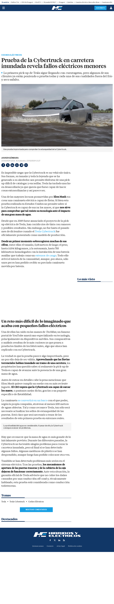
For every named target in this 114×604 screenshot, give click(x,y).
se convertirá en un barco (33, 400)
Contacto (49, 586)
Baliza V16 (15, 2)
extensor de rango (45, 255)
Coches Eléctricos (13, 55)
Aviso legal (61, 586)
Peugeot (62, 2)
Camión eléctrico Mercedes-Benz (87, 2)
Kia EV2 (38, 2)
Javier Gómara (10, 158)
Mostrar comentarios (36, 549)
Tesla (3, 541)
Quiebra (70, 2)
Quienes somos (37, 586)
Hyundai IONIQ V (50, 2)
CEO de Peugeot (27, 2)
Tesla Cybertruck (45, 231)
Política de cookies (76, 586)
